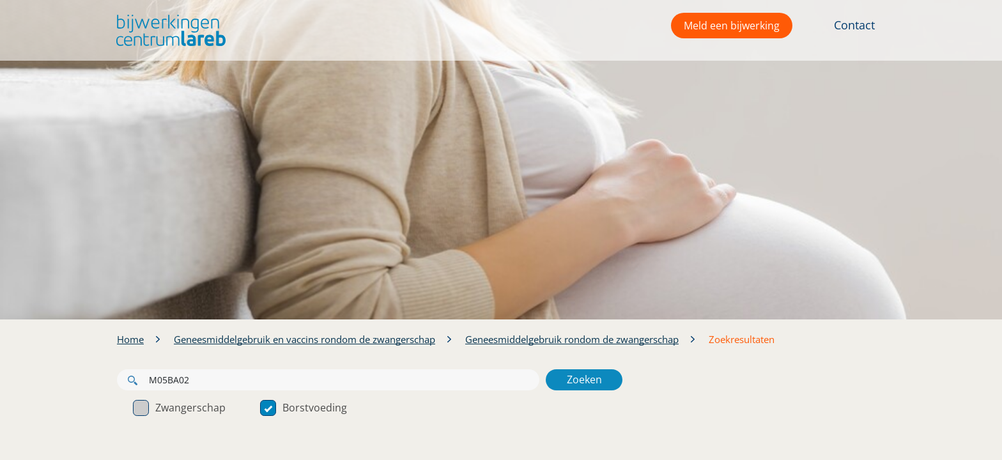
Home (130, 339)
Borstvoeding (303, 407)
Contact (854, 25)
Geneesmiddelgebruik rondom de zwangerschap (572, 339)
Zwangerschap (179, 407)
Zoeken (584, 379)
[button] (168, 30)
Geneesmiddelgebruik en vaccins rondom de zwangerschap (304, 339)
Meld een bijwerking (732, 26)
